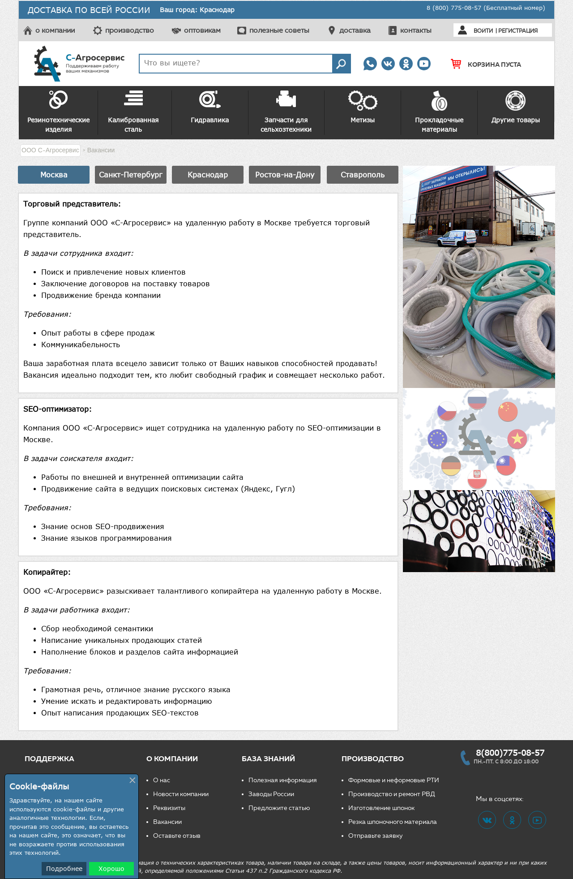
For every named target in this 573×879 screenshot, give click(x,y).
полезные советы (279, 30)
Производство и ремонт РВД (391, 794)
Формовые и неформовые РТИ (393, 780)
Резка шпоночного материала (392, 822)
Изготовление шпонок (381, 808)
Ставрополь (363, 175)
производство (129, 30)
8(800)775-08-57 (510, 753)
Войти (483, 30)
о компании (55, 30)
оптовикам (202, 30)
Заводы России (271, 794)
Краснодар (208, 175)
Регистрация (518, 30)
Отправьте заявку (375, 836)
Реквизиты (169, 808)
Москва (54, 175)
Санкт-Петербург (130, 175)
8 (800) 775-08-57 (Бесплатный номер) (486, 7)
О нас (161, 780)
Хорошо (111, 868)
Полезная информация (282, 780)
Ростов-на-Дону (284, 175)
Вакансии (167, 822)
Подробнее (64, 868)
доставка (355, 30)
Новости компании (181, 794)
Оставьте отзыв (177, 836)
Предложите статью (279, 808)
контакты (416, 30)
